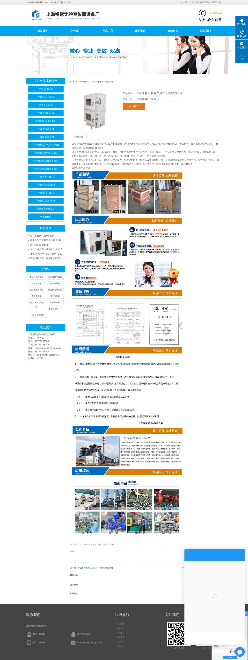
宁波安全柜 (45, 216)
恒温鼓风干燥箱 (55, 277)
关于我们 (75, 30)
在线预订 (134, 106)
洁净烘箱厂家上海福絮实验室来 (46, 258)
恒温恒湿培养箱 (55, 290)
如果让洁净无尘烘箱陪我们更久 (46, 253)
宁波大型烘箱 (46, 105)
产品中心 (107, 30)
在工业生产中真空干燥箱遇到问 (46, 240)
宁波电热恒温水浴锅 (46, 121)
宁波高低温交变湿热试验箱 (45, 145)
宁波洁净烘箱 (46, 89)
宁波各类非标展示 (46, 208)
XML (52, 2)
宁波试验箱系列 (46, 129)
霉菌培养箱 (36, 283)
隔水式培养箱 (38, 315)
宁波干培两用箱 (46, 193)
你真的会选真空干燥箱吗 (42, 235)
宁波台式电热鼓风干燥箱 (45, 161)
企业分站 (30, 2)
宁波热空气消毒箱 (46, 201)
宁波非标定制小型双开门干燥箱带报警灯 (95, 568)
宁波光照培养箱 (46, 113)
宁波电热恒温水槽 (46, 185)
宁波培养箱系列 (46, 137)
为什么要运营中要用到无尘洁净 (46, 249)
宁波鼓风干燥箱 (46, 97)
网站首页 (42, 30)
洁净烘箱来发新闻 (39, 244)
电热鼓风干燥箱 (36, 277)
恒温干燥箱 (216, 2)
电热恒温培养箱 (36, 290)
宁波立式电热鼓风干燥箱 (45, 169)
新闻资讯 (140, 30)
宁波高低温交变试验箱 (45, 153)
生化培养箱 (53, 309)
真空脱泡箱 (55, 296)
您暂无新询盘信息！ (64, 2)
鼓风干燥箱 (205, 2)
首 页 (75, 81)
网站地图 (39, 2)
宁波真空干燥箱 (46, 177)
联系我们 (205, 30)
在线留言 (173, 30)
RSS (46, 2)
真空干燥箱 (194, 2)
